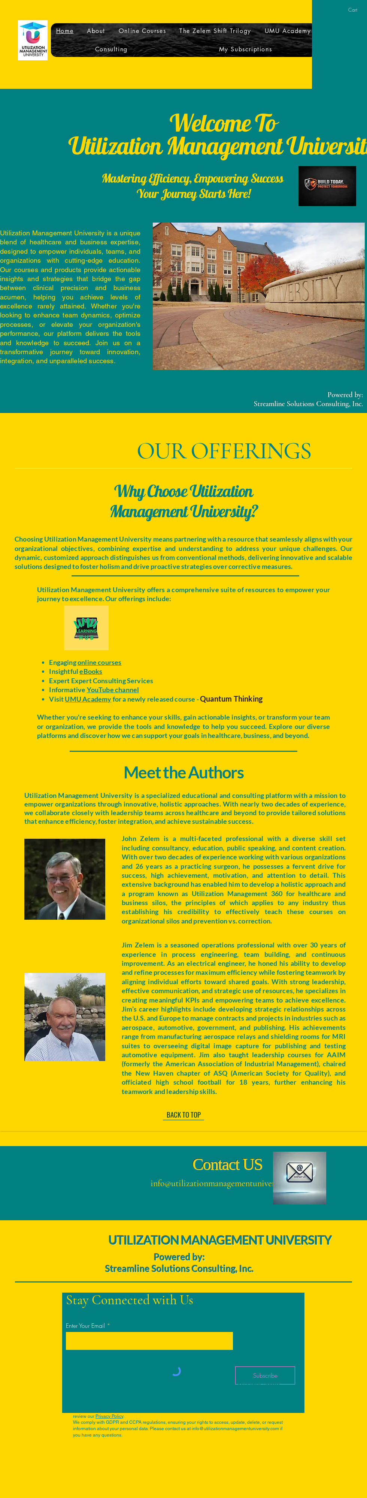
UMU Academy (88, 699)
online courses (100, 662)
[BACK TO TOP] (183, 1114)
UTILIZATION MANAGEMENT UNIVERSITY (220, 1240)
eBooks (90, 671)
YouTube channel (113, 689)
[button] (355, 10)
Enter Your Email (85, 1326)
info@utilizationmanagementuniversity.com (227, 1183)
